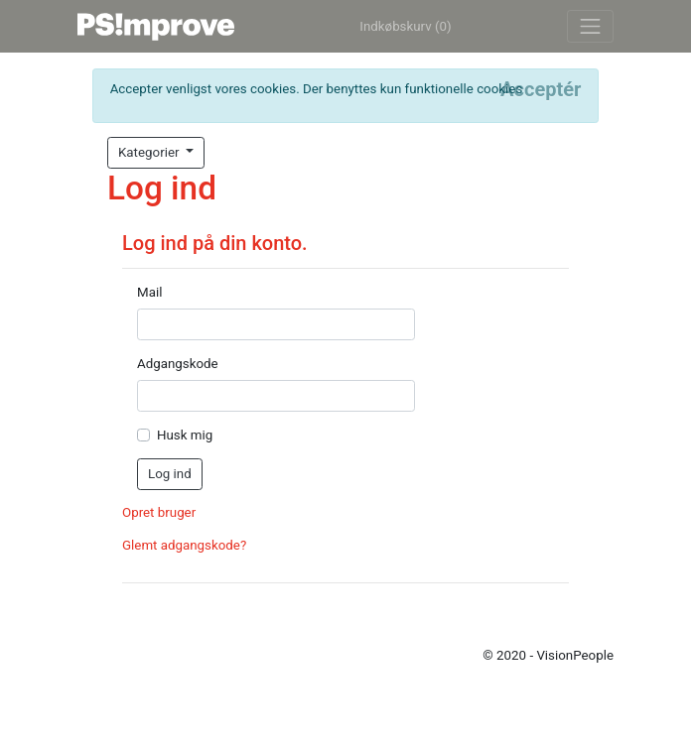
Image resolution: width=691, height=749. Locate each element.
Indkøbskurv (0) (405, 26)
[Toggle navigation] (590, 27)
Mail (149, 292)
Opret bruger (159, 512)
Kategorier (150, 152)
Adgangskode (177, 363)
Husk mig (184, 435)
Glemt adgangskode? (184, 545)
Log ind (170, 473)
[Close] (541, 89)
